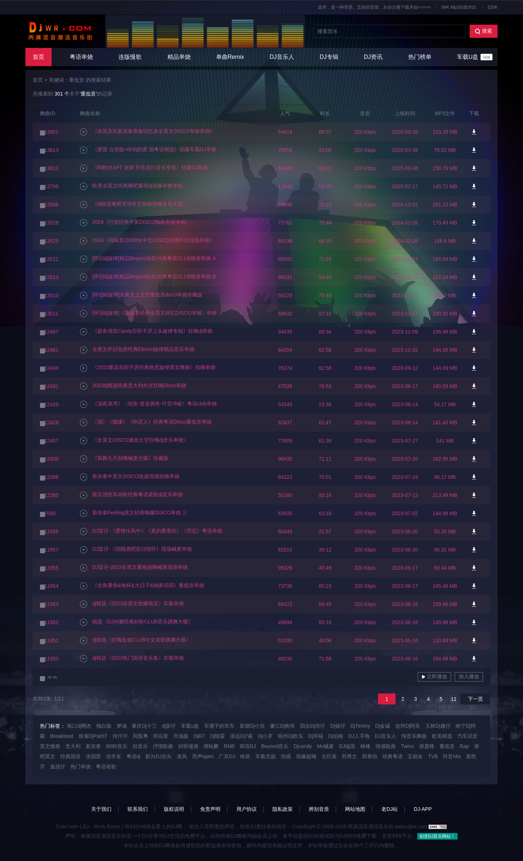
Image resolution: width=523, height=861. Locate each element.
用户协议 (246, 809)
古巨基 (329, 756)
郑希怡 (369, 756)
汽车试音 (467, 736)
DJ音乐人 (281, 57)
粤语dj (133, 756)
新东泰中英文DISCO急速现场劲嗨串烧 (129, 477)
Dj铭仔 (337, 726)
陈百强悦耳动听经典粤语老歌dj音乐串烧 (131, 495)
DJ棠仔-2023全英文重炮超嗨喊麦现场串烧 (134, 567)
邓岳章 (160, 736)
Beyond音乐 (274, 746)
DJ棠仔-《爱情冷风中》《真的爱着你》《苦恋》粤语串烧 (151, 531)
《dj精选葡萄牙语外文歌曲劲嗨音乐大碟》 (134, 204)
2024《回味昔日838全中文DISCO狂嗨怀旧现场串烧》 (147, 240)
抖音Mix (452, 756)
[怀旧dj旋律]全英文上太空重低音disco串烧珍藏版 (141, 295)
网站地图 (355, 809)
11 (454, 699)
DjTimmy (360, 726)
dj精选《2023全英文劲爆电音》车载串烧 (132, 604)
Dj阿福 (315, 736)
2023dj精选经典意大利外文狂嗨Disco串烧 (133, 386)
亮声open (203, 756)
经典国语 (70, 756)
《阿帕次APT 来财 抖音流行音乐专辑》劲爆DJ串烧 (144, 168)
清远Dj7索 (241, 736)
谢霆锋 (426, 746)
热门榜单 (419, 57)
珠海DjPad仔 (93, 736)
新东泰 (93, 746)
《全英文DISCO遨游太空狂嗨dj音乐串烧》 (134, 440)
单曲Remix (230, 57)
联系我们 (137, 809)
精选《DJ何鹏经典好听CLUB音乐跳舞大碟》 (136, 622)
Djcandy (302, 746)
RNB (229, 746)
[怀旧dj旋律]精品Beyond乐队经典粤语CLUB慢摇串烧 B (148, 277)
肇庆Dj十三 (144, 726)
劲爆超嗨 (306, 756)
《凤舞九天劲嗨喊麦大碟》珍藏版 (124, 458)
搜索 (483, 31)
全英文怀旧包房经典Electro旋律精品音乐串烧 (137, 349)
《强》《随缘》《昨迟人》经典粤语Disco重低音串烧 (146, 422)
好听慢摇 (188, 746)
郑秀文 (349, 756)
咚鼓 (245, 756)
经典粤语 (392, 756)
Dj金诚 (382, 726)
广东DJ (227, 756)
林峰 (365, 746)
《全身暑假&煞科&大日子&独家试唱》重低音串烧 (142, 586)
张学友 (113, 756)
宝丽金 (415, 756)
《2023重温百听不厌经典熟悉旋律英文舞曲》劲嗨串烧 (147, 368)
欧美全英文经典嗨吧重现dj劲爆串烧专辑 (131, 186)
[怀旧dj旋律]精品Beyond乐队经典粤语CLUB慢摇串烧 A (148, 259)
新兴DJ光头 (158, 756)
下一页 (475, 699)
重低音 (447, 746)
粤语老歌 (106, 766)
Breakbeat (61, 736)
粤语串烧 (81, 57)
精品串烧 (179, 57)
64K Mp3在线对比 (459, 7)
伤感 (286, 756)
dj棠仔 (169, 726)
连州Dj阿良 (407, 726)
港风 (182, 756)
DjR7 (199, 736)
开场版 (180, 736)
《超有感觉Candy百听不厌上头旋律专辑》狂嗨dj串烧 (146, 331)
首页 (38, 57)
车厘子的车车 (219, 726)
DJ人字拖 (359, 736)
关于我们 (101, 809)
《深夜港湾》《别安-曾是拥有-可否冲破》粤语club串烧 (148, 404)
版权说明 (174, 809)
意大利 (73, 746)
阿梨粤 (140, 736)
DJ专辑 (329, 57)
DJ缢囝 (347, 746)
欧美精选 (442, 736)
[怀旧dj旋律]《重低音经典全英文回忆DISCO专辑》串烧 (148, 313)
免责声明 (210, 809)
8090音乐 (116, 746)
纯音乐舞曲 (414, 736)
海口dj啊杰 (79, 726)
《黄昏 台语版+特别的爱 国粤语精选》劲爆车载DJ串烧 (148, 150)
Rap (464, 746)
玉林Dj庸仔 (437, 726)
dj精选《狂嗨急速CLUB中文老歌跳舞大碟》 (135, 640)
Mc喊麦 (325, 746)
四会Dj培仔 (312, 726)
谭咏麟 (211, 746)
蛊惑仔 (57, 766)
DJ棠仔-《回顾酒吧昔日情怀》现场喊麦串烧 (136, 549)
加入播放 (469, 676)
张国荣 (93, 756)
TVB (433, 756)
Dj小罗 (265, 736)
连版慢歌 (130, 57)
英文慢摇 (50, 746)
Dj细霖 (217, 736)
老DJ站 (389, 809)
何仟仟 (120, 736)
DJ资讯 (373, 57)
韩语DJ (248, 746)
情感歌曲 (386, 746)
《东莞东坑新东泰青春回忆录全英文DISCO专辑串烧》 (147, 132)
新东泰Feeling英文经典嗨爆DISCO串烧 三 (133, 513)
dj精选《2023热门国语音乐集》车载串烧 (132, 658)
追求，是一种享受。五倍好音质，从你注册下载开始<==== (374, 7)
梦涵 (122, 726)
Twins (407, 746)
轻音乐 (140, 746)
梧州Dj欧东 (290, 736)
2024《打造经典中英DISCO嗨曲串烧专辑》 (135, 222)
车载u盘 (190, 726)
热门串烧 (80, 766)
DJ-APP (423, 809)
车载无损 (265, 756)
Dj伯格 (335, 736)
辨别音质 (319, 809)
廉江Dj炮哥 (282, 726)
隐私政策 (282, 809)
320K (492, 7)
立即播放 (434, 676)
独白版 (104, 726)
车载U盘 (474, 57)
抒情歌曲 (163, 746)
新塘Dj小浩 (252, 726)
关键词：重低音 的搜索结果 (80, 80)
